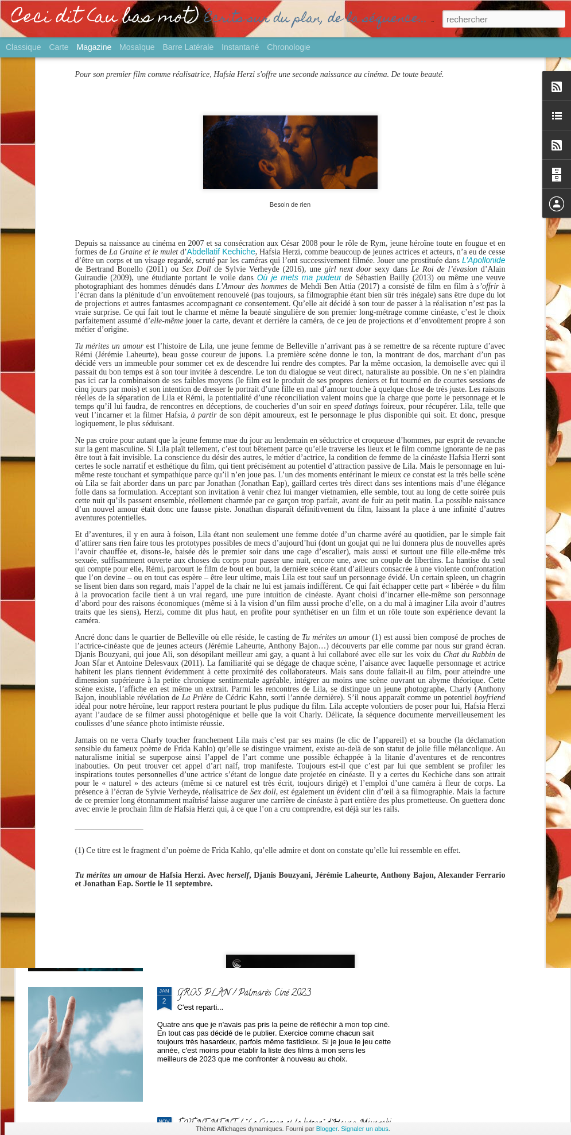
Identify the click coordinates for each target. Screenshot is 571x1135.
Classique (23, 47)
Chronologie (288, 47)
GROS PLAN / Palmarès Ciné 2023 (244, 994)
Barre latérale (187, 47)
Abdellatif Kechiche (221, 114)
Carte (58, 47)
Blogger (326, 1128)
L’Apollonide (484, 123)
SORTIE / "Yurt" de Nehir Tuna (235, 733)
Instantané (240, 47)
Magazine (94, 47)
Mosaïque (136, 47)
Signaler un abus (365, 1128)
